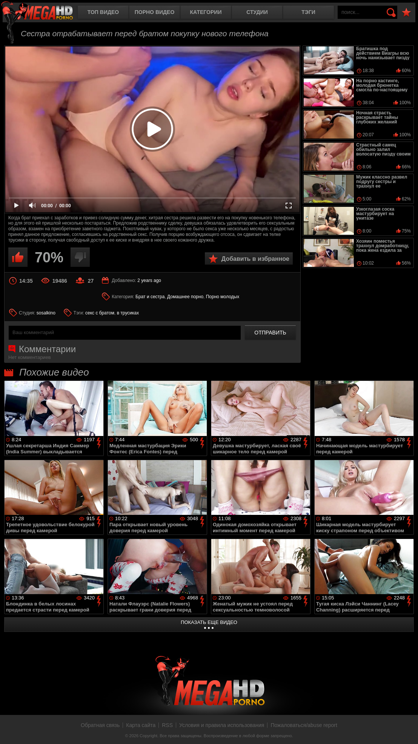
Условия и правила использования (221, 725)
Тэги (308, 12)
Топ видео (103, 12)
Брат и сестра (149, 296)
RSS (167, 725)
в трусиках (128, 313)
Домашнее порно (185, 296)
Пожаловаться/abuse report (303, 725)
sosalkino (46, 313)
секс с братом (99, 313)
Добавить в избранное (255, 259)
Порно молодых (222, 296)
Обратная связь (100, 725)
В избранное (406, 13)
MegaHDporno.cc (43, 13)
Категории (206, 12)
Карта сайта (140, 725)
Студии (256, 12)
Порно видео (155, 12)
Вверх (407, 730)
